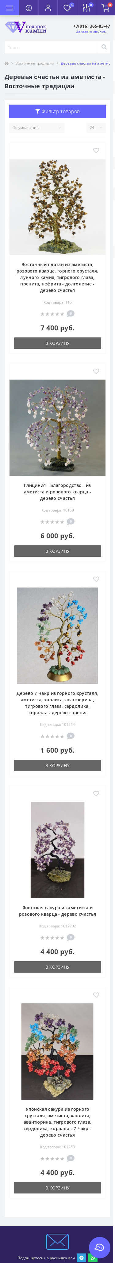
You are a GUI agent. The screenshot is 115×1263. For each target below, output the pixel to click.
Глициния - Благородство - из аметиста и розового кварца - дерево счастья (57, 491)
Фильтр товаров (57, 111)
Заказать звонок (91, 31)
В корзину (57, 343)
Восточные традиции (34, 63)
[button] (47, 7)
